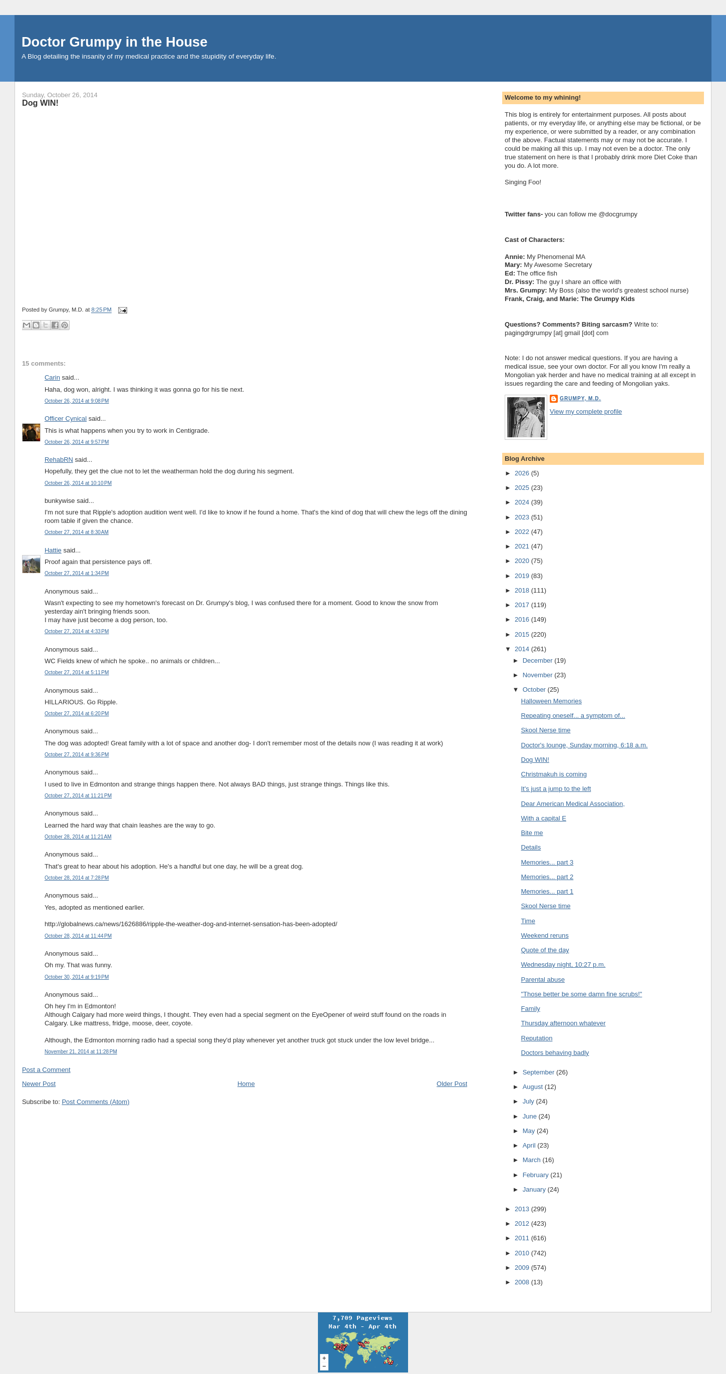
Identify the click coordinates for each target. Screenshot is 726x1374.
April (530, 1145)
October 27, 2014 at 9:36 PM (77, 754)
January (535, 1189)
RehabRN (59, 459)
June (531, 1116)
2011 (523, 1238)
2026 (523, 473)
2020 (523, 561)
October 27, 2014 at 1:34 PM (77, 573)
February (537, 1175)
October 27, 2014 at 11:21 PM (78, 795)
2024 (523, 502)
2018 (523, 590)
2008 (523, 1282)
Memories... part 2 (547, 877)
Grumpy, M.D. (580, 398)
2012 (523, 1223)
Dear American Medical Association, (573, 803)
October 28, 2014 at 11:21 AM (78, 837)
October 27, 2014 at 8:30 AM (77, 532)
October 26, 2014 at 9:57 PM (77, 442)
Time (528, 921)
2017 (523, 605)
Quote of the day (545, 950)
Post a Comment (46, 1069)
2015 (523, 634)
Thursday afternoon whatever (563, 1023)
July (529, 1101)
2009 (523, 1267)
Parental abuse (543, 979)
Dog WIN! (40, 102)
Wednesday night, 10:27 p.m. (563, 964)
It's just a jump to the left (556, 788)
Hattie (53, 550)
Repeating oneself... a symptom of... (573, 715)
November (539, 675)
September (539, 1072)
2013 (523, 1209)
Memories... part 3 (547, 862)
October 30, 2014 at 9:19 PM (77, 977)
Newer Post (39, 1083)
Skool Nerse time (546, 730)
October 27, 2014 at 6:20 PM (77, 713)
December (539, 660)
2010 (523, 1253)
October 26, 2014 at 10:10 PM (78, 483)
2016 (523, 619)
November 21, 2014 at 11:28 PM (81, 1051)
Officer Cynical (66, 418)
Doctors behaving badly (555, 1052)
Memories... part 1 (547, 891)
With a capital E (543, 818)
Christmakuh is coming (554, 774)
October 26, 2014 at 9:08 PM (77, 401)
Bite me (532, 833)
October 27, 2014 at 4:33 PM (77, 631)
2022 (523, 531)
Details (531, 847)
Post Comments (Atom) (95, 1102)
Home (246, 1083)
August (534, 1086)
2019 (523, 576)
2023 (523, 517)
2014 (523, 649)
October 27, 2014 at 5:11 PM (77, 672)
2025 (523, 487)
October (535, 689)
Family (530, 1008)
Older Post (452, 1083)
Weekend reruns (545, 935)
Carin (52, 377)
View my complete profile (586, 411)
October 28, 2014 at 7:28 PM (77, 878)
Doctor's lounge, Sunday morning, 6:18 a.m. (584, 745)
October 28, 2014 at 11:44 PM (78, 936)
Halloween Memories (551, 701)
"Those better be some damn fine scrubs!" (581, 994)
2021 (523, 546)
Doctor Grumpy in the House (115, 42)
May (530, 1131)
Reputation (537, 1038)
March (533, 1160)
